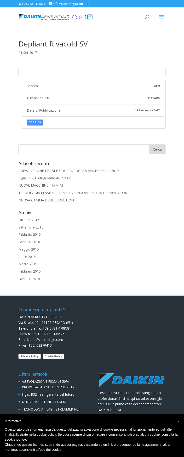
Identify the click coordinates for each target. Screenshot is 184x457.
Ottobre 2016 (28, 219)
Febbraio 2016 (29, 234)
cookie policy (15, 439)
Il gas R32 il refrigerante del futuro (44, 178)
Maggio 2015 (28, 249)
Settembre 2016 (30, 227)
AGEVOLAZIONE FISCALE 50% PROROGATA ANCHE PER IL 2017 (68, 170)
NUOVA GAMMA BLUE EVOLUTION (46, 200)
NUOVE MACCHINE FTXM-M (40, 185)
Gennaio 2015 (29, 278)
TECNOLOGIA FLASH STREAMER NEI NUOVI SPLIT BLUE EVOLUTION (72, 192)
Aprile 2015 (27, 256)
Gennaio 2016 (29, 242)
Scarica (35, 122)
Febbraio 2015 (29, 271)
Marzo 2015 (27, 264)
